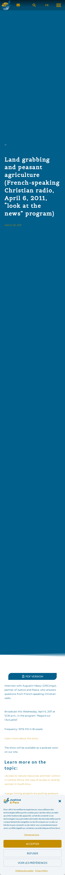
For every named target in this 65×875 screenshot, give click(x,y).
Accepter (32, 843)
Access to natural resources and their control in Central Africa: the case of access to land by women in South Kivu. (32, 780)
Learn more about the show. (22, 738)
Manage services (31, 834)
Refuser (32, 853)
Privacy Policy (41, 870)
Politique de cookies (24, 870)
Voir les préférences (32, 862)
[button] (60, 801)
